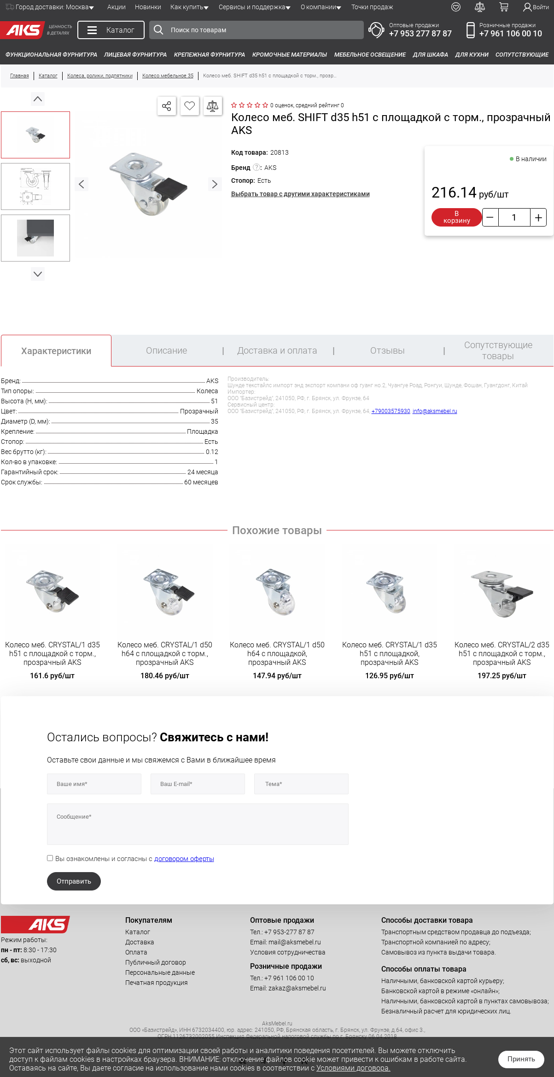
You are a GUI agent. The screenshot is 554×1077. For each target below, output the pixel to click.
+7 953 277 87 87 (420, 33)
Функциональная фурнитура (51, 54)
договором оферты (184, 859)
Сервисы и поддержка (252, 7)
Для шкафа (430, 54)
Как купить (187, 7)
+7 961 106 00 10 (510, 33)
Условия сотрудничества (288, 952)
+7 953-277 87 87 (289, 932)
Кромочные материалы (289, 54)
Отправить (74, 881)
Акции (116, 7)
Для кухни (472, 54)
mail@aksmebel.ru (294, 942)
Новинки (148, 7)
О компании (318, 7)
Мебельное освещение (370, 54)
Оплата (136, 952)
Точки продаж (372, 7)
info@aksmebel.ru (435, 411)
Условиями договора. (353, 1068)
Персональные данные (160, 972)
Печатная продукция (156, 982)
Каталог (137, 932)
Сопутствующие (522, 54)
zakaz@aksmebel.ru (297, 988)
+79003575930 (391, 411)
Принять (521, 1059)
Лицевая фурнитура (135, 54)
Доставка (139, 942)
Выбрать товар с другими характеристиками (300, 194)
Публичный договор (155, 962)
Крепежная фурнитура (209, 54)
